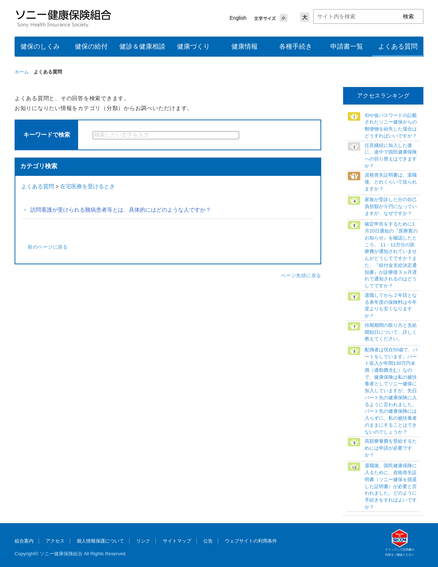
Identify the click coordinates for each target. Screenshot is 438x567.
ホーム (22, 72)
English (238, 18)
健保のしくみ (40, 46)
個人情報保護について (100, 541)
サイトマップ (177, 541)
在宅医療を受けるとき (87, 186)
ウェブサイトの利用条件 (251, 541)
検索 (258, 135)
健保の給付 (91, 46)
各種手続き (295, 46)
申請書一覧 (346, 46)
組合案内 (24, 541)
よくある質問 (398, 46)
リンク (143, 541)
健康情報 (244, 46)
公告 (208, 541)
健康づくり (193, 46)
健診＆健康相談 (142, 46)
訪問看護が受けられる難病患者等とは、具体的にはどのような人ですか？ (120, 210)
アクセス (55, 541)
